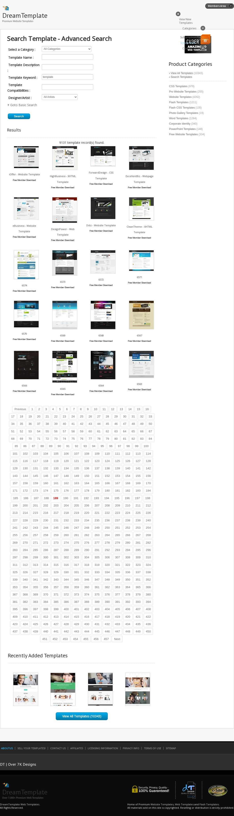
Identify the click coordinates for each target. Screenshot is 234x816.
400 (66, 609)
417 (97, 616)
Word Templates (178, 118)
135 (76, 468)
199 (14, 505)
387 (76, 601)
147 (56, 476)
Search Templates (181, 77)
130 (25, 468)
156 (148, 476)
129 (14, 468)
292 (107, 550)
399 (56, 609)
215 (35, 512)
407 (138, 609)
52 (21, 431)
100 (146, 446)
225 (138, 512)
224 (127, 512)
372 (66, 594)
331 (76, 572)
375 (97, 594)
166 (107, 483)
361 (97, 587)
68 (12, 438)
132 (45, 468)
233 (76, 520)
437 (14, 631)
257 (35, 535)
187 (36, 498)
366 (148, 587)
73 (56, 438)
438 (25, 631)
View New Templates (186, 21)
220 (86, 512)
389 (97, 601)
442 (66, 631)
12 (112, 409)
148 (66, 476)
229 (35, 520)
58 (73, 431)
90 (59, 446)
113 (138, 453)
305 (97, 557)
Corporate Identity (179, 123)
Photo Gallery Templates (183, 113)
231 (56, 520)
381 (14, 601)
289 (76, 550)
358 (66, 587)
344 (66, 579)
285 (35, 550)
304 (86, 557)
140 (127, 468)
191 (75, 498)
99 (136, 446)
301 (56, 557)
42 (81, 423)
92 (76, 446)
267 (138, 535)
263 (97, 535)
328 (45, 572)
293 (117, 550)
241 (14, 527)
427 (56, 624)
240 (148, 520)
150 (86, 476)
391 (117, 601)
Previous (20, 409)
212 (148, 505)
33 (150, 416)
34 (12, 423)
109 (97, 453)
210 (127, 505)
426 (45, 624)
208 (107, 505)
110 (107, 453)
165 (97, 483)
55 (47, 431)
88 (42, 446)
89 (50, 446)
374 (86, 594)
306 (107, 557)
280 (127, 542)
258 (45, 535)
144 (25, 476)
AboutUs (7, 748)
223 (117, 512)
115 (14, 461)
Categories (189, 28)
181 (117, 490)
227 (14, 520)
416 (86, 616)
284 (25, 550)
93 (85, 446)
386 (66, 601)
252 (127, 527)
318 (86, 565)
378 (127, 594)
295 (138, 550)
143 (14, 476)
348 (107, 579)
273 (56, 542)
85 (16, 446)
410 (25, 616)
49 (141, 423)
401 (76, 609)
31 (133, 416)
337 (138, 572)
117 (35, 461)
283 (14, 550)
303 (76, 557)
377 (117, 594)
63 (116, 431)
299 (35, 557)
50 (150, 423)
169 (138, 483)
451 (44, 639)
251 (117, 527)
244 (45, 527)
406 (127, 609)
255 (14, 535)
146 (45, 476)
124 (107, 461)
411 (35, 616)
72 (47, 438)
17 (12, 416)
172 (25, 490)
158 (25, 483)
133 (56, 468)
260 (66, 535)
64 (124, 431)
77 (90, 438)
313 (35, 565)
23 (64, 416)
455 (85, 639)
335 (117, 572)
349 (117, 579)
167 (117, 483)
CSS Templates (178, 86)
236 (107, 520)
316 (66, 565)
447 (117, 631)
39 (56, 423)
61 (99, 431)
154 (127, 476)
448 (127, 631)
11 (104, 409)
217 (56, 512)
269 (14, 542)
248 (86, 527)
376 (107, 594)
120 (66, 461)
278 (107, 542)
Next (117, 639)
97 (119, 446)
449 (138, 631)
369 (35, 594)
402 (86, 609)
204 (66, 505)
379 (138, 594)
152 (107, 476)
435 (138, 624)
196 (127, 498)
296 (148, 550)
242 (25, 527)
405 (117, 609)
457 (106, 639)
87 (33, 446)
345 (76, 579)
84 (150, 438)
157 (14, 483)
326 (25, 572)
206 (86, 505)
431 (97, 624)
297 (14, 557)
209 (117, 505)
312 (25, 565)
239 (138, 520)
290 (86, 550)
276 (86, 542)
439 (35, 631)
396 (25, 609)
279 (117, 542)
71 (38, 438)
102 (25, 453)
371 (56, 594)
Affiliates (76, 748)
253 (138, 527)
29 (116, 416)
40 (64, 423)
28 (107, 416)
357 (56, 587)
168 (127, 483)
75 (73, 438)
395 (14, 609)
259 (56, 535)
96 (111, 446)
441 (56, 631)
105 (56, 453)
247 (76, 527)
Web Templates (184, 804)
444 (86, 631)
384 (45, 601)
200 (25, 505)
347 (97, 579)
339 (14, 579)
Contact (187, 48)
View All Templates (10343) (81, 716)
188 (46, 498)
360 (86, 587)
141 (138, 468)
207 (97, 505)
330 (66, 572)
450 (148, 631)
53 (30, 431)
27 (99, 416)
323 (138, 565)
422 (148, 616)
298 (25, 557)
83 (141, 438)
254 (148, 527)
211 (138, 505)
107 (76, 453)
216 (45, 512)
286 (45, 550)
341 (35, 579)
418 (107, 616)
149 (76, 476)
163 (76, 483)
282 (148, 542)
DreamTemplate (25, 15)
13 (121, 409)
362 (107, 587)
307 (117, 557)
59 (81, 431)
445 (97, 631)
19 (30, 416)
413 (56, 616)
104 (45, 453)
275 (76, 542)
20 (38, 416)
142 (148, 468)
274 (66, 542)
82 (133, 438)
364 (127, 587)
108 (86, 453)
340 (25, 579)
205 (76, 505)
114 (148, 453)
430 (86, 624)
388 (86, 601)
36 (30, 423)
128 (148, 461)
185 (15, 498)
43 (90, 423)
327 (35, 572)
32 (141, 416)
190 (65, 498)
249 (97, 527)
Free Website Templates (183, 134)
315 (56, 565)
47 (124, 423)
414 (66, 616)
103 (35, 453)
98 (128, 446)
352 (148, 579)
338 (148, 572)
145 (35, 476)
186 (25, 498)
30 (124, 416)
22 (56, 416)
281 (138, 542)
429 (76, 624)
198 (147, 498)
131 (35, 468)
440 (45, 631)
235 (97, 520)
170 (148, 483)
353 (14, 587)
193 (96, 498)
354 (25, 587)
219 (76, 512)
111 (117, 453)
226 (148, 512)
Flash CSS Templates (182, 107)
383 (35, 601)
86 (25, 446)
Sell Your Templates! (31, 748)
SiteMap (171, 748)
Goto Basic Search (23, 105)
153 (117, 476)
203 (56, 505)
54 (38, 431)
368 (25, 594)
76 (81, 438)
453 (65, 639)
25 (81, 416)
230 (45, 520)
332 (86, 572)
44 (99, 423)
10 (95, 409)
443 (76, 631)
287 (56, 550)
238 (127, 520)
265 (117, 535)
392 (127, 601)
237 (117, 520)
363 (117, 587)
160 (45, 483)
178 (86, 490)
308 (127, 557)
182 (127, 490)
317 (76, 565)
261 (76, 535)
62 (107, 431)
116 (25, 461)
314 (45, 565)
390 (107, 601)
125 (117, 461)
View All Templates (182, 73)
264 (107, 535)
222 (107, 512)
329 (56, 572)
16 (147, 409)
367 (14, 594)
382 (25, 601)
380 (148, 594)
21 (47, 416)
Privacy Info (131, 748)
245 (56, 527)
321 (117, 565)
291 (97, 550)
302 (66, 557)
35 (21, 423)
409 (14, 616)
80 (116, 438)
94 (93, 446)
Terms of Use (152, 748)
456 (95, 639)
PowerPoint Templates (182, 129)
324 (148, 565)
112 (127, 453)
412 (45, 616)
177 (76, 490)
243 (35, 527)
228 (25, 520)
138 (107, 468)
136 (86, 468)
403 (97, 609)
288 (66, 550)
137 (97, 468)
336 (127, 572)
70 (30, 438)
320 (107, 565)
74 (64, 438)
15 (138, 409)
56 (56, 431)
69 (21, 438)
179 (97, 490)
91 (68, 446)
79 (107, 438)
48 (133, 423)
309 (138, 557)
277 (97, 542)
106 (66, 453)
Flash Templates (178, 102)
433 (117, 624)
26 (90, 416)
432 (107, 624)
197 (137, 498)
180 (107, 490)
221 (97, 512)
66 (141, 431)
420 (127, 616)
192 (86, 498)
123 (97, 461)
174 (45, 490)
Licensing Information (103, 748)
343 (56, 579)
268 (148, 535)
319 (97, 565)
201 (35, 505)
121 (76, 461)
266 (127, 535)
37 (38, 423)
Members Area (217, 6)
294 (127, 550)
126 (127, 461)
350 (127, 579)
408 (148, 609)
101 (14, 453)
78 (99, 438)
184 (148, 490)
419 (117, 616)
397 (35, 609)
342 (45, 579)
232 (66, 520)
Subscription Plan (191, 37)
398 (45, 609)
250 (107, 527)
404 (107, 609)
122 (86, 461)
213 (14, 512)
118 (45, 461)
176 (66, 490)
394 (148, 601)
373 (76, 594)
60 (90, 431)
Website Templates (180, 97)
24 (73, 416)
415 (76, 616)
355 (35, 587)
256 (25, 535)
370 (45, 594)
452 (55, 639)
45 (107, 423)
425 (35, 624)
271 (35, 542)
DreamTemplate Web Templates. (20, 804)
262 (86, 535)
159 (35, 483)
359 (76, 587)
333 (97, 572)
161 (56, 483)
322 (127, 565)
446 (107, 631)
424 (25, 624)
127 (138, 461)
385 (56, 601)
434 (127, 624)
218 (66, 512)
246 (66, 527)
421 (138, 616)
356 (45, 587)
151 (97, 476)
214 (25, 512)
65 (133, 431)
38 (47, 423)
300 (45, 557)
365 (138, 587)
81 (124, 438)
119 (56, 461)
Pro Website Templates (183, 91)
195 (116, 498)
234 (86, 520)
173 (35, 490)
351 (138, 579)
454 (75, 639)
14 (130, 409)
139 (117, 468)
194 (106, 498)
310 (148, 557)
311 (14, 565)
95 (102, 446)
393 (138, 601)
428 (66, 624)
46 (116, 423)
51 (12, 431)
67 (150, 431)
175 (56, 490)
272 (45, 542)
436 (148, 624)
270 (25, 542)
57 (64, 431)
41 (73, 423)
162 (66, 483)
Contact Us (58, 748)
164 (86, 483)
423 (14, 624)
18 (21, 416)
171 (14, 490)
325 (14, 572)
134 (66, 468)
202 (45, 505)
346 (86, 579)
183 (138, 490)
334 (107, 572)
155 (138, 476)
